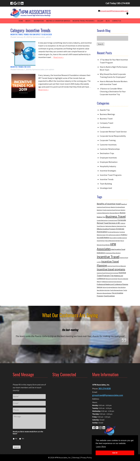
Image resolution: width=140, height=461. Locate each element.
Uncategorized (106, 188)
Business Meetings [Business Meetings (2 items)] (115, 213)
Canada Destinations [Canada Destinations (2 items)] (102, 220)
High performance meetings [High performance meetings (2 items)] (113, 235)
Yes (23, 438)
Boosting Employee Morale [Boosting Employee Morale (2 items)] (118, 207)
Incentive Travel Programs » (84, 21)
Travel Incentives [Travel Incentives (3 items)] (109, 296)
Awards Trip (105, 110)
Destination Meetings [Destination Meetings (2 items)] (111, 226)
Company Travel (106, 123)
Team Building (106, 183)
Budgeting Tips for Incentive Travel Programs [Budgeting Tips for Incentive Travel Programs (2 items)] (108, 210)
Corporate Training (108, 140)
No (16, 438)
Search (100, 44)
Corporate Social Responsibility (113, 136)
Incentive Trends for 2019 (20, 66)
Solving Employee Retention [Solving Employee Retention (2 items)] (110, 287)
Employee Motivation (108, 162)
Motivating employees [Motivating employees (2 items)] (111, 278)
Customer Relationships (110, 149)
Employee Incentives (108, 157)
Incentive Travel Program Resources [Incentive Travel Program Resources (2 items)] (116, 266)
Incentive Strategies (108, 170)
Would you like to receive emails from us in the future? (28, 433)
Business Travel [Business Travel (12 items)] (116, 216)
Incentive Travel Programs (111, 175)
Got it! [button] (114, 453)
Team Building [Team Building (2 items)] (122, 287)
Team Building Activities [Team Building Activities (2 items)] (103, 290)
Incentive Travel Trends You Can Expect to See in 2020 (31, 34)
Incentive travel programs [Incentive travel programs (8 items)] (111, 269)
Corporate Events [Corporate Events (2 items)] (112, 220)
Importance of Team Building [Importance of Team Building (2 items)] (113, 253)
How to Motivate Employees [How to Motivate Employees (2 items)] (112, 240)
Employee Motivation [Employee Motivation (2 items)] (113, 232)
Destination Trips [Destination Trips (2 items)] (121, 226)
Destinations (39, 21)
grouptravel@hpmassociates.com (114, 11)
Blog (108, 21)
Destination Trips (107, 153)
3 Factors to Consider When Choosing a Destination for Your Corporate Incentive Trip (113, 91)
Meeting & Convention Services (58, 21)
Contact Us (116, 21)
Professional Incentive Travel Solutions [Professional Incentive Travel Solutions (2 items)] (112, 281)
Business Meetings (107, 114)
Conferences (105, 127)
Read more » (58, 57)
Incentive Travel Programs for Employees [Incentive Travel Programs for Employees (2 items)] (107, 273)
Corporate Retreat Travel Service (113, 131)
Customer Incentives (108, 144)
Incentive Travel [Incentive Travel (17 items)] (108, 256)
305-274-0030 (104, 388)
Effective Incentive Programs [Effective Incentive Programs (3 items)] (106, 229)
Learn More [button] (101, 447)
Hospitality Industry (108, 166)
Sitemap (75, 457)
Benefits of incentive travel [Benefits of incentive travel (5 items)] (109, 203)
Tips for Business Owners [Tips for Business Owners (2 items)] (116, 290)
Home (21, 21)
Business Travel (106, 118)
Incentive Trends (106, 179)
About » (28, 21)
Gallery (100, 21)
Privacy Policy (86, 457)
